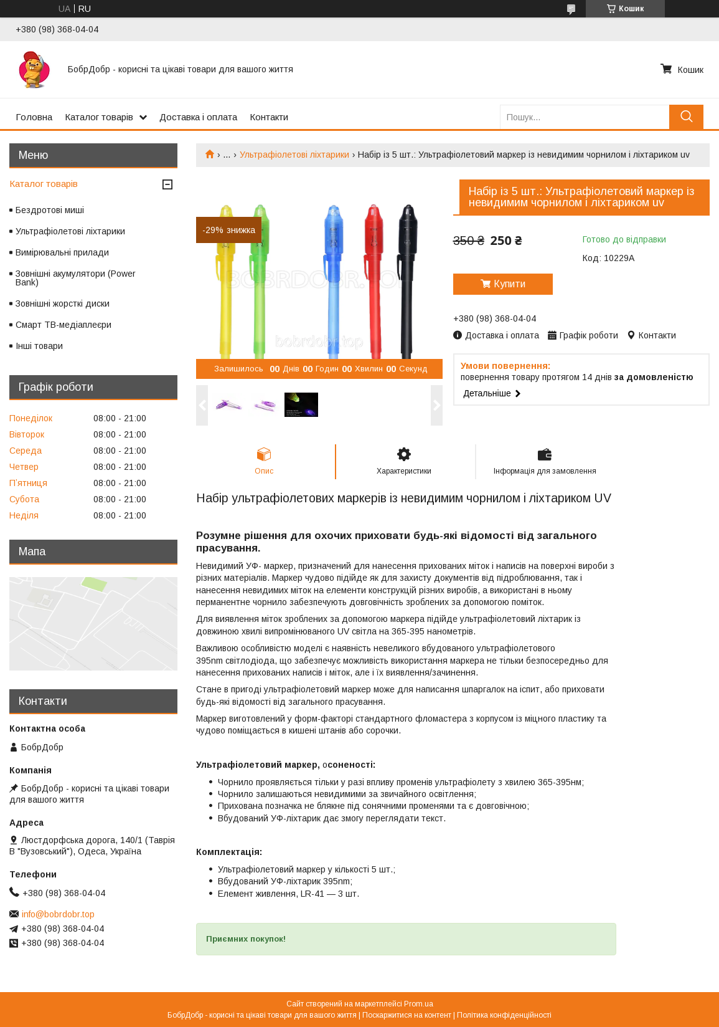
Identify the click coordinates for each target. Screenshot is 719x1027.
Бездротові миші (50, 210)
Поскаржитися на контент (406, 1015)
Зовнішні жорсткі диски (63, 303)
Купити (509, 284)
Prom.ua (418, 1004)
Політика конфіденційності (504, 1015)
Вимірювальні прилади (62, 252)
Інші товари (39, 346)
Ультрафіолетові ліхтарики (294, 155)
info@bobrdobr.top (58, 914)
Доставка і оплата (198, 117)
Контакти (269, 117)
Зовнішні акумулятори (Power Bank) (76, 278)
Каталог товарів (99, 117)
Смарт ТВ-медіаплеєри (63, 325)
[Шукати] (686, 117)
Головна (34, 117)
